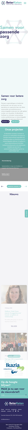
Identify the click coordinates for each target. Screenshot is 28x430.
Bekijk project (5, 174)
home (2, 409)
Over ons (15, 121)
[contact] (7, 395)
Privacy (17, 426)
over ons (7, 409)
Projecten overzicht (14, 186)
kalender (3, 411)
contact (9, 411)
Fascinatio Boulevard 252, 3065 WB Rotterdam (11, 415)
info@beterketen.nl (5, 419)
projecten (14, 409)
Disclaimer (11, 426)
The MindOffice (17, 428)
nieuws (20, 409)
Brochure (5, 121)
